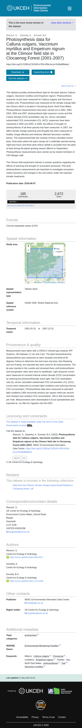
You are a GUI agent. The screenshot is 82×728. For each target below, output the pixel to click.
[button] (28, 246)
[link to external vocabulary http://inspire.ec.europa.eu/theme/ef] (59, 646)
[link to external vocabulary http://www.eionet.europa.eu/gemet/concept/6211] (59, 663)
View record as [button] (67, 86)
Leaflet (37, 282)
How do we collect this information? (20, 206)
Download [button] (17, 72)
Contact (62, 717)
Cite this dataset (17, 78)
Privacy (35, 717)
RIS (23, 458)
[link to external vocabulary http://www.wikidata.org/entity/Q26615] (50, 656)
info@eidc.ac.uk (34, 603)
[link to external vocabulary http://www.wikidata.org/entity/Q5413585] (44, 667)
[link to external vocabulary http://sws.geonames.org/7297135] (64, 656)
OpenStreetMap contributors (54, 282)
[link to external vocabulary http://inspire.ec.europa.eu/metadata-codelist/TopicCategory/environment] (38, 635)
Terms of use (48, 717)
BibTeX (17, 458)
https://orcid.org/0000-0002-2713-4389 (24, 581)
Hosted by (26, 691)
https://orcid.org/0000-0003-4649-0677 (24, 557)
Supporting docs (43, 72)
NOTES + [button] (13, 202)
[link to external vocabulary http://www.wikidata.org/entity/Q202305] (54, 660)
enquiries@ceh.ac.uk (17, 532)
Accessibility (22, 717)
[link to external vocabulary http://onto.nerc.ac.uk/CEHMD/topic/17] (66, 663)
